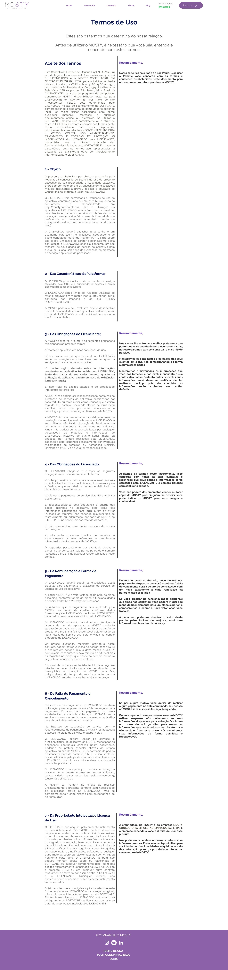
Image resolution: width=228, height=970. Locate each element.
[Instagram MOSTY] (106, 942)
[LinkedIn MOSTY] (121, 942)
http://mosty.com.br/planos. (64, 207)
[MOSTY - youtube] (114, 942)
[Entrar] (191, 5)
